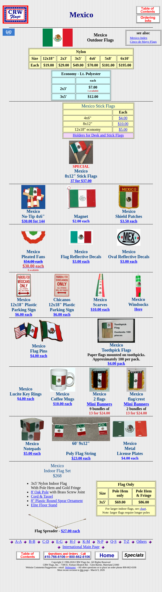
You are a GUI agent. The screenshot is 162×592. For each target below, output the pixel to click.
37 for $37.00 (81, 181)
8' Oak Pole (40, 492)
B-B (32, 541)
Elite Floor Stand (44, 505)
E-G (59, 541)
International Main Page (81, 547)
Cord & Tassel (42, 496)
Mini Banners (99, 404)
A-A (18, 541)
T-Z (126, 541)
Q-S (113, 541)
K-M (86, 541)
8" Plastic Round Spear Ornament (57, 501)
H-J (72, 541)
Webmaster (70, 567)
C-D (45, 541)
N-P (100, 541)
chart (143, 508)
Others (142, 541)
